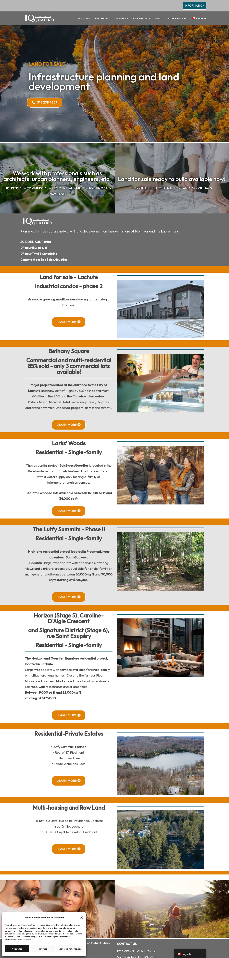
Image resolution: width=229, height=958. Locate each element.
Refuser (43, 948)
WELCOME (84, 18)
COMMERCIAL (121, 18)
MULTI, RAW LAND (177, 18)
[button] (81, 917)
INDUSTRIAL (101, 18)
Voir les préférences (69, 948)
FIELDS (158, 18)
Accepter (17, 948)
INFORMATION (194, 5)
